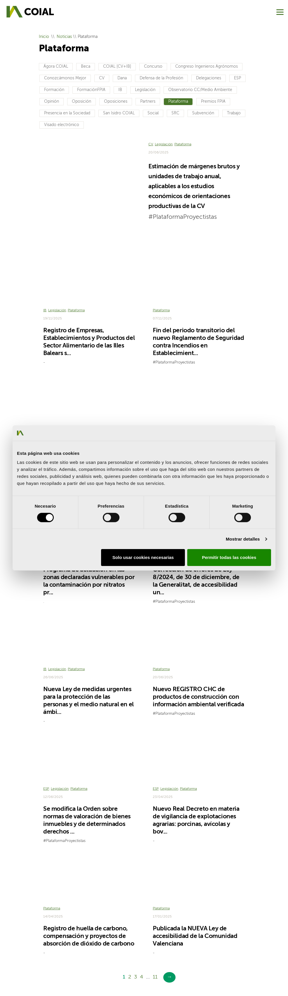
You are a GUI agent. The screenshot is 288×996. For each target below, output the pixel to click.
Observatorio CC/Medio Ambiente (200, 90)
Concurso (153, 66)
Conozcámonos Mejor (65, 78)
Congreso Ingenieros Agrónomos (206, 66)
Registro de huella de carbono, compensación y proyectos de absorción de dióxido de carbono (88, 887)
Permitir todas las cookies (229, 557)
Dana (122, 78)
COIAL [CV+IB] (117, 66)
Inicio (44, 37)
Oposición (81, 101)
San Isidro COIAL (119, 113)
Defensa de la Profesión (161, 78)
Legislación (145, 90)
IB (120, 90)
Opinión (51, 101)
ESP (237, 78)
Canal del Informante (125, 972)
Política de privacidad (122, 963)
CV (102, 78)
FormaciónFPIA (91, 90)
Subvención (203, 113)
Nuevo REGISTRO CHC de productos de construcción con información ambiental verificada (198, 656)
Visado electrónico (61, 125)
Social (153, 113)
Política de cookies (166, 963)
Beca (85, 66)
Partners (147, 101)
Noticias (64, 37)
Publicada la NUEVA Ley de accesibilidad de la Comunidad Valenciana (195, 887)
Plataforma (178, 101)
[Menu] (280, 12)
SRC (175, 113)
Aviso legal (86, 963)
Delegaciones (208, 78)
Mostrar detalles (243, 539)
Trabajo (234, 113)
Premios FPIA (213, 101)
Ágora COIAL (56, 66)
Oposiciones (115, 101)
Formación (54, 90)
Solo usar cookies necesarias (143, 557)
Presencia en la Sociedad (67, 113)
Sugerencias (88, 972)
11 (155, 928)
